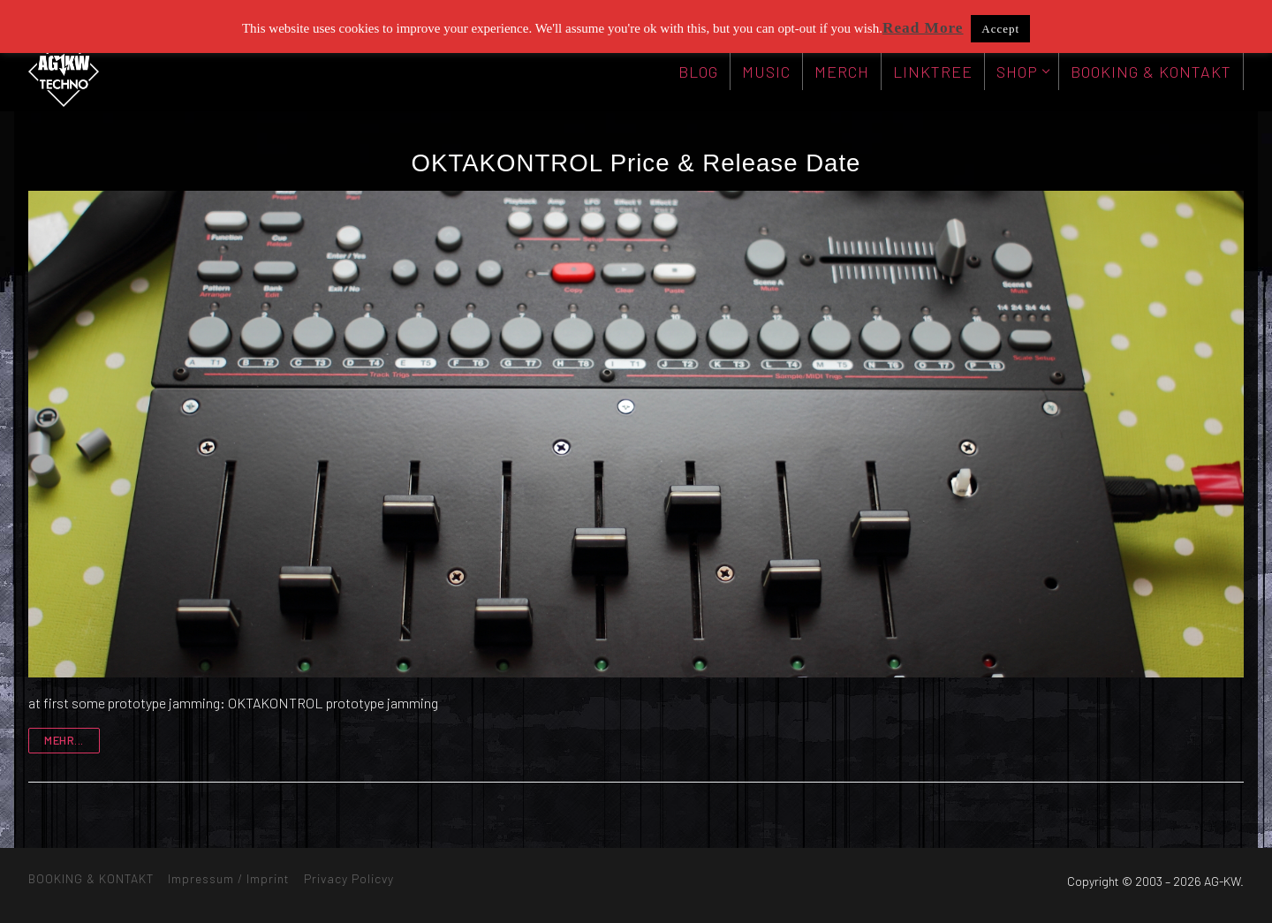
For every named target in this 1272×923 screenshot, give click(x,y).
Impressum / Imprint (229, 878)
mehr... (64, 740)
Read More (923, 27)
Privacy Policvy (349, 878)
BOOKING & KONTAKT (91, 878)
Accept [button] (1000, 28)
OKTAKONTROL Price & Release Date (636, 163)
